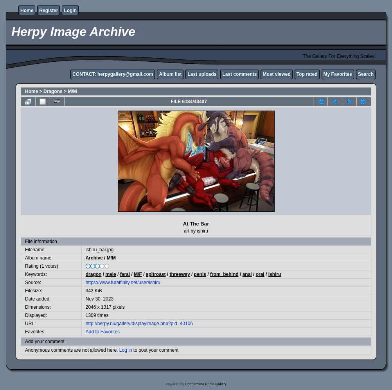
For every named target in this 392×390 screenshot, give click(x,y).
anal (247, 274)
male (110, 274)
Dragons (53, 91)
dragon (94, 274)
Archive (94, 258)
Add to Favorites (103, 332)
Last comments (239, 74)
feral (125, 274)
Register (48, 10)
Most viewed (276, 74)
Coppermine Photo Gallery (206, 384)
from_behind (224, 274)
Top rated (307, 74)
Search (366, 74)
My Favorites (338, 74)
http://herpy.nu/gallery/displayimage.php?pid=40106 (139, 323)
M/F (138, 274)
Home (26, 10)
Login (70, 10)
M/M (72, 91)
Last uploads (201, 74)
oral (260, 274)
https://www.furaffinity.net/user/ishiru (123, 282)
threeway (180, 274)
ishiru (274, 274)
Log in (125, 350)
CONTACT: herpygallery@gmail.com (112, 74)
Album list (170, 74)
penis (200, 274)
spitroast (156, 274)
